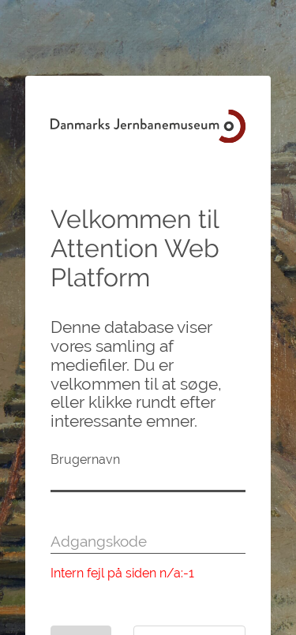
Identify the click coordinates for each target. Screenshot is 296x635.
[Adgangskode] (148, 542)
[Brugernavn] (148, 480)
